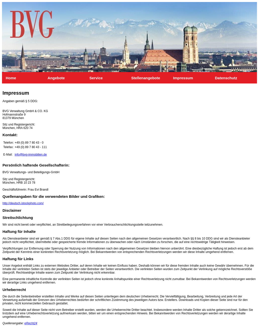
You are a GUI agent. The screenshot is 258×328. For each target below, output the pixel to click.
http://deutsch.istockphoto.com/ (23, 203)
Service (91, 78)
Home (8, 78)
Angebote (50, 78)
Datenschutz (217, 78)
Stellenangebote (133, 78)
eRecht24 (30, 323)
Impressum (175, 78)
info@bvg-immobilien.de (31, 154)
